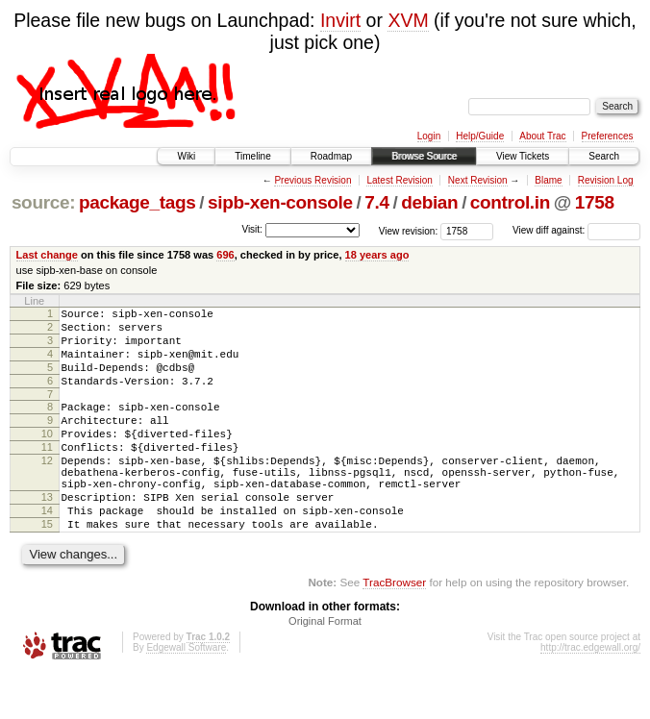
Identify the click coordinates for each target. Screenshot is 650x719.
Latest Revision (399, 180)
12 (47, 489)
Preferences (608, 136)
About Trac (542, 136)
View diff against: (576, 230)
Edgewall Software (186, 693)
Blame (548, 180)
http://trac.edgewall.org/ (590, 693)
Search (603, 156)
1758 (594, 202)
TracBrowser (394, 628)
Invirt (340, 20)
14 (47, 551)
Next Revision (478, 180)
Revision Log (606, 180)
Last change (47, 254)
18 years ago (377, 254)
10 (47, 456)
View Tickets (522, 156)
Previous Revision (312, 180)
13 (47, 534)
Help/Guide (480, 136)
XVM (408, 20)
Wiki (186, 156)
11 (47, 473)
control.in (510, 202)
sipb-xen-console (280, 202)
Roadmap (331, 156)
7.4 (376, 202)
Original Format (325, 667)
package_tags (137, 202)
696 (225, 254)
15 (47, 567)
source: (43, 202)
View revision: (408, 230)
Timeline (252, 156)
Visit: (251, 229)
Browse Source (424, 156)
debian (429, 202)
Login (428, 136)
